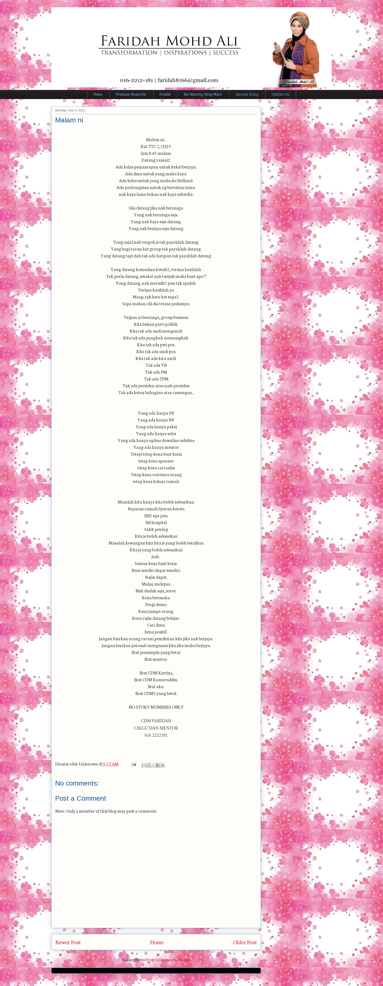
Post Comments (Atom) (168, 959)
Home (98, 94)
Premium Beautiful (131, 94)
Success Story (246, 94)
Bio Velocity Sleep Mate (203, 94)
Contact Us (280, 94)
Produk (165, 94)
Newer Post (68, 942)
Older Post (245, 942)
